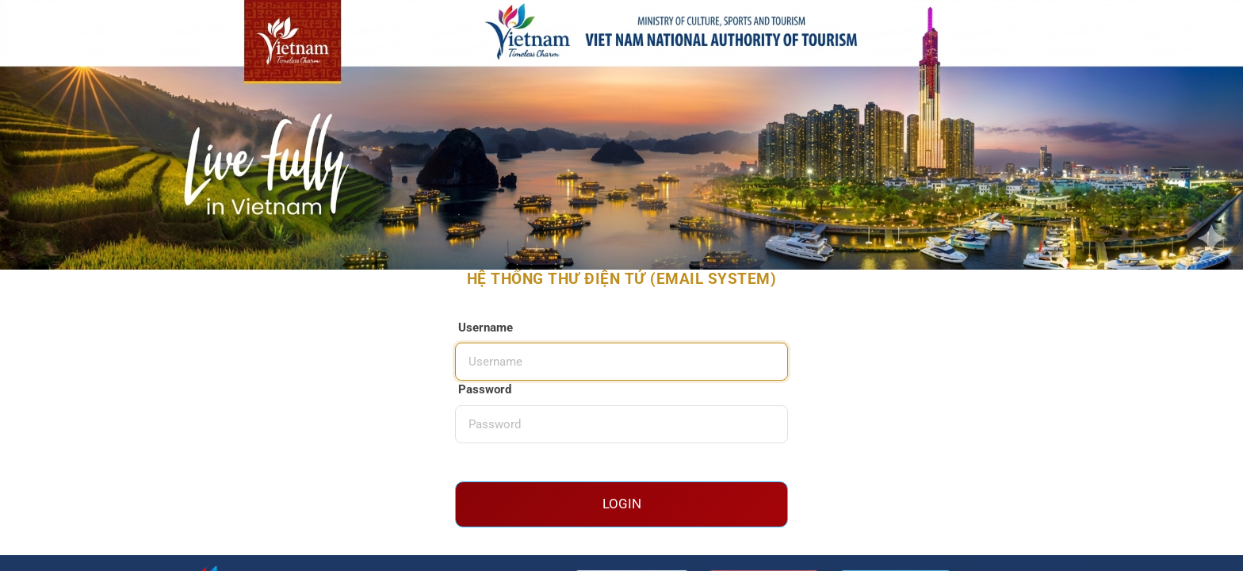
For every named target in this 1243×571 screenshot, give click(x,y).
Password (484, 389)
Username (485, 327)
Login (621, 504)
